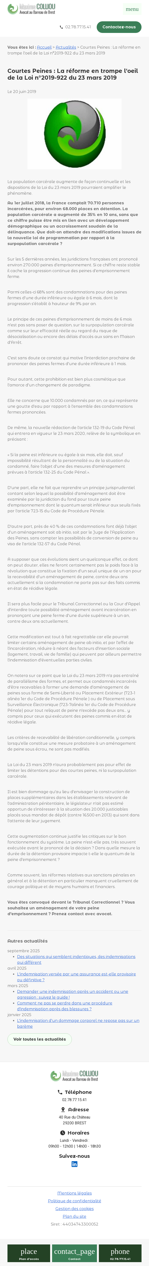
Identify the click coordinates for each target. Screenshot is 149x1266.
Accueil (44, 47)
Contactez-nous (119, 27)
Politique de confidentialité (74, 1201)
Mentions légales (74, 1193)
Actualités (66, 47)
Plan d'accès (29, 1259)
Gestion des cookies (74, 1208)
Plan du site (74, 1216)
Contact (74, 1259)
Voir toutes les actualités (40, 1039)
